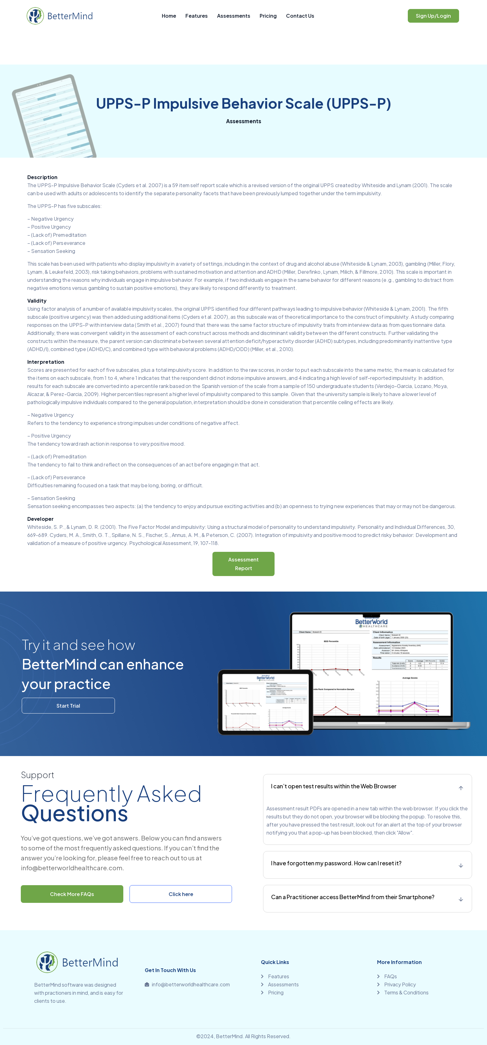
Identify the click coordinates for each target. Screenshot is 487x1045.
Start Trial (68, 705)
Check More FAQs (72, 894)
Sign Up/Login (433, 15)
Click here (181, 894)
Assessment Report (243, 563)
